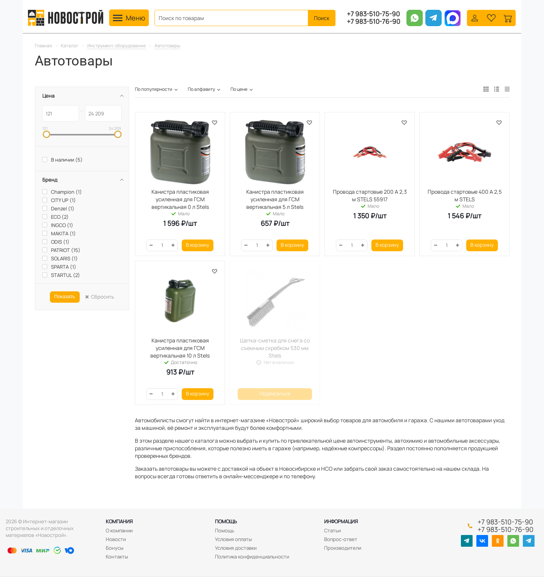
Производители (342, 547)
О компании (119, 530)
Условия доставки (236, 547)
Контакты (117, 556)
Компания (119, 521)
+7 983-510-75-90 (373, 14)
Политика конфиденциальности (252, 556)
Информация (341, 521)
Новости (116, 539)
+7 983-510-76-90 (373, 21)
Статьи (332, 530)
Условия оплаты (233, 539)
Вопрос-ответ (340, 539)
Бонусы (115, 547)
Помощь (226, 521)
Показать (64, 296)
